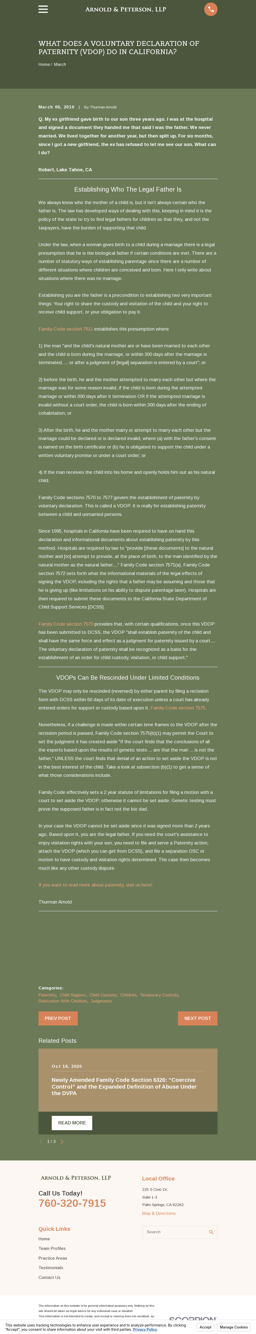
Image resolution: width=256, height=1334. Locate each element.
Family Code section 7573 (65, 624)
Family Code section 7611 (65, 329)
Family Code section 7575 (177, 707)
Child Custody (103, 995)
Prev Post (58, 1018)
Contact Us (49, 1277)
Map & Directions (159, 1213)
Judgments (101, 1001)
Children (128, 995)
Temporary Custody (159, 995)
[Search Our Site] (211, 1232)
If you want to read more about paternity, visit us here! (95, 884)
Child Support (73, 995)
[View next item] (62, 1141)
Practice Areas (52, 1258)
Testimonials (50, 1267)
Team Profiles (52, 1248)
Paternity (47, 995)
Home (44, 1239)
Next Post (197, 1018)
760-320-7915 (72, 1203)
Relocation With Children (62, 1001)
